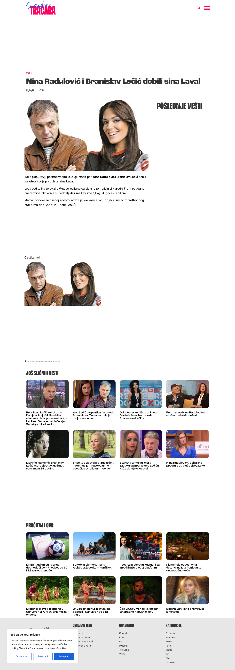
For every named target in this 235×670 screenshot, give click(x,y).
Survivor (78, 633)
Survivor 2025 (81, 637)
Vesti (122, 654)
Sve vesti (171, 637)
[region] (42, 646)
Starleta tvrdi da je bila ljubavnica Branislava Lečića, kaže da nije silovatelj (140, 465)
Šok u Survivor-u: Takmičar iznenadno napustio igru (139, 610)
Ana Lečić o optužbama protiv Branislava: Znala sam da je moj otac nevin (93, 415)
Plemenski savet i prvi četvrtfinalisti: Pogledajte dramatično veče (183, 567)
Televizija (124, 650)
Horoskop (172, 662)
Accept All (64, 656)
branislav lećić (36, 361)
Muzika (123, 646)
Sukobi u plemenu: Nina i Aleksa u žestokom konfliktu (92, 566)
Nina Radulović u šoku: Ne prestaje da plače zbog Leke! (185, 464)
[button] (199, 8)
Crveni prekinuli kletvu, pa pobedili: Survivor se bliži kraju (91, 611)
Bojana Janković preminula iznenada (185, 610)
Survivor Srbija (82, 646)
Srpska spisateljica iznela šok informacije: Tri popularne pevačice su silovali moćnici (93, 465)
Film (121, 637)
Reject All (43, 656)
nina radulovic (52, 361)
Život (169, 658)
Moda (169, 650)
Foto (121, 642)
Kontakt (124, 633)
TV (167, 654)
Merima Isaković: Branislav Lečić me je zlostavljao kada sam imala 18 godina (45, 465)
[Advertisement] (117, 44)
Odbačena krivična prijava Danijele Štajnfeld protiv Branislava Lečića (138, 415)
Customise (21, 656)
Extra (169, 642)
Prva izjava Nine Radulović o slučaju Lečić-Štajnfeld (185, 414)
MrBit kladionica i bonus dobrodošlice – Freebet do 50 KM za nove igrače (46, 567)
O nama (170, 633)
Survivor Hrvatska (84, 642)
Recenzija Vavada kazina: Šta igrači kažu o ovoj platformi (140, 566)
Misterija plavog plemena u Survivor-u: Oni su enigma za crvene (46, 611)
